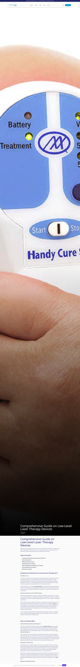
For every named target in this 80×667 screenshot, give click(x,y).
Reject (60, 665)
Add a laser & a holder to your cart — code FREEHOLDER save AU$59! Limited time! (40, 0)
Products (31, 5)
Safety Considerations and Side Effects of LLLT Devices (32, 565)
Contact (48, 5)
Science (36, 5)
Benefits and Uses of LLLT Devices (28, 563)
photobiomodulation (38, 586)
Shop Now (68, 5)
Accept (64, 665)
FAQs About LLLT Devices (27, 569)
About (40, 5)
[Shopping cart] (63, 5)
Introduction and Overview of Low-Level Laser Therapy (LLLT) (34, 558)
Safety (57, 657)
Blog (44, 5)
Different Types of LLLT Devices (28, 561)
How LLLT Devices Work (26, 559)
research (54, 603)
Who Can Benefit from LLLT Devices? (29, 567)
